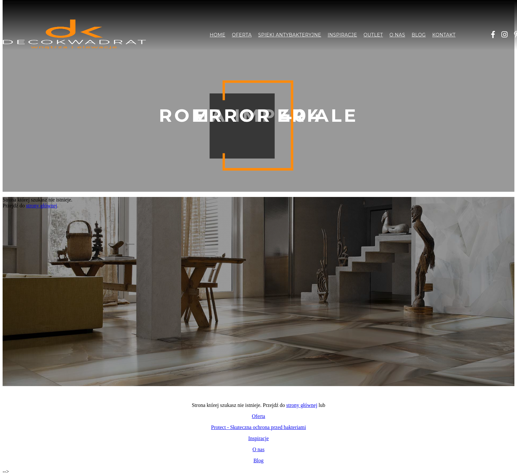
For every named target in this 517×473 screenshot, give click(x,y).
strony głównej (41, 205)
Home (217, 35)
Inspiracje (342, 35)
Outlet (373, 35)
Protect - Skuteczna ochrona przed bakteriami (258, 427)
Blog (419, 35)
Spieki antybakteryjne (289, 35)
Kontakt (444, 35)
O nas (397, 35)
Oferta (242, 35)
